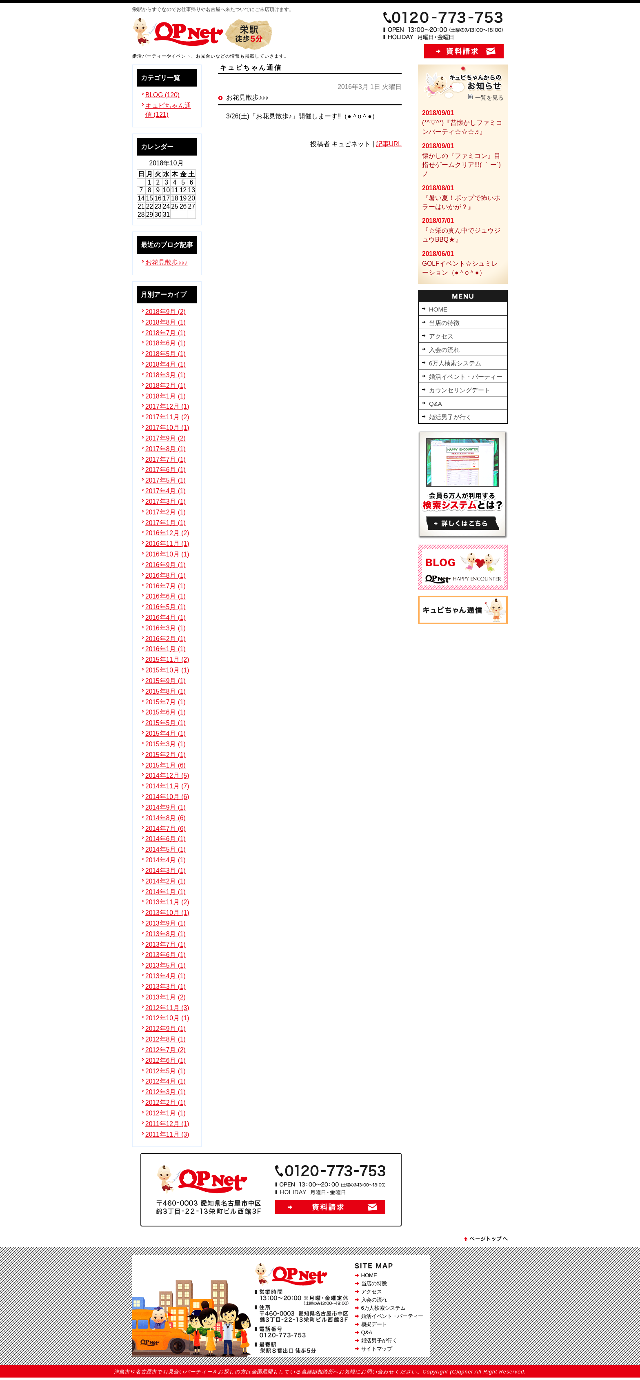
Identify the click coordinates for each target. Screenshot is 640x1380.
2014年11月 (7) (167, 786)
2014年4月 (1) (165, 860)
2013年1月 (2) (165, 997)
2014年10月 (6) (167, 796)
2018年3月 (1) (165, 375)
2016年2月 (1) (165, 638)
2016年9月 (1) (165, 564)
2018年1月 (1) (165, 396)
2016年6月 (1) (165, 596)
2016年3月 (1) (165, 628)
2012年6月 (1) (165, 1060)
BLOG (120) (162, 94)
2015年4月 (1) (165, 733)
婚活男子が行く (379, 1341)
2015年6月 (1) (165, 712)
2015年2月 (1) (165, 754)
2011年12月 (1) (167, 1123)
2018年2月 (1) (165, 385)
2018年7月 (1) (165, 332)
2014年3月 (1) (165, 870)
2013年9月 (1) (165, 923)
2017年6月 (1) (165, 469)
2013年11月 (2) (167, 902)
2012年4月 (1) (165, 1081)
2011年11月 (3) (167, 1134)
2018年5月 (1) (165, 353)
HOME (369, 1275)
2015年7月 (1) (165, 702)
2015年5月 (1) (165, 722)
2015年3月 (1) (165, 744)
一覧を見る (489, 97)
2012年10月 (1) (167, 1018)
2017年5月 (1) (165, 480)
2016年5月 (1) (165, 606)
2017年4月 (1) (165, 490)
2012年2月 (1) (165, 1102)
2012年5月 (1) (165, 1071)
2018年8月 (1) (165, 322)
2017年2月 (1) (165, 512)
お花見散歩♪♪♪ (166, 262)
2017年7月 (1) (165, 459)
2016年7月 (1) (165, 586)
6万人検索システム (383, 1308)
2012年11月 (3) (167, 1007)
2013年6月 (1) (165, 954)
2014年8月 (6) (165, 818)
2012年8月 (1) (165, 1039)
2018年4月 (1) (165, 364)
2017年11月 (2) (167, 417)
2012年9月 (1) (165, 1028)
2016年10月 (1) (167, 554)
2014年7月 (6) (165, 828)
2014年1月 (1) (165, 891)
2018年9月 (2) (165, 311)
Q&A (366, 1332)
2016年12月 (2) (167, 533)
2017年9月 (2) (165, 438)
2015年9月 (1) (165, 680)
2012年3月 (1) (165, 1091)
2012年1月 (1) (165, 1113)
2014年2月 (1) (165, 881)
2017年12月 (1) (167, 406)
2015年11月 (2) (167, 659)
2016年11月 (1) (167, 543)
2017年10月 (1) (167, 427)
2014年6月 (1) (165, 838)
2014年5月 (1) (165, 849)
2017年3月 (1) (165, 501)
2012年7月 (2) (165, 1049)
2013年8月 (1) (165, 933)
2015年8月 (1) (165, 691)
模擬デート (374, 1324)
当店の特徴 (374, 1283)
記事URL (389, 143)
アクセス (371, 1292)
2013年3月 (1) (165, 986)
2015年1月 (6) (165, 765)
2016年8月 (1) (165, 575)
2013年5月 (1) (165, 965)
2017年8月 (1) (165, 448)
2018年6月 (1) (165, 343)
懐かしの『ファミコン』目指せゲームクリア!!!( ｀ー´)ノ (461, 164)
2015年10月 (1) (167, 670)
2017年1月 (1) (165, 522)
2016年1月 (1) (165, 648)
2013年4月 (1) (165, 976)
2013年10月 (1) (167, 912)
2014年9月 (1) (165, 807)
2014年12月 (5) (167, 775)
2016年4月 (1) (165, 617)
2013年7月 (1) (165, 944)
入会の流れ (374, 1300)
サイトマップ (376, 1349)
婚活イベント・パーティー (392, 1316)
